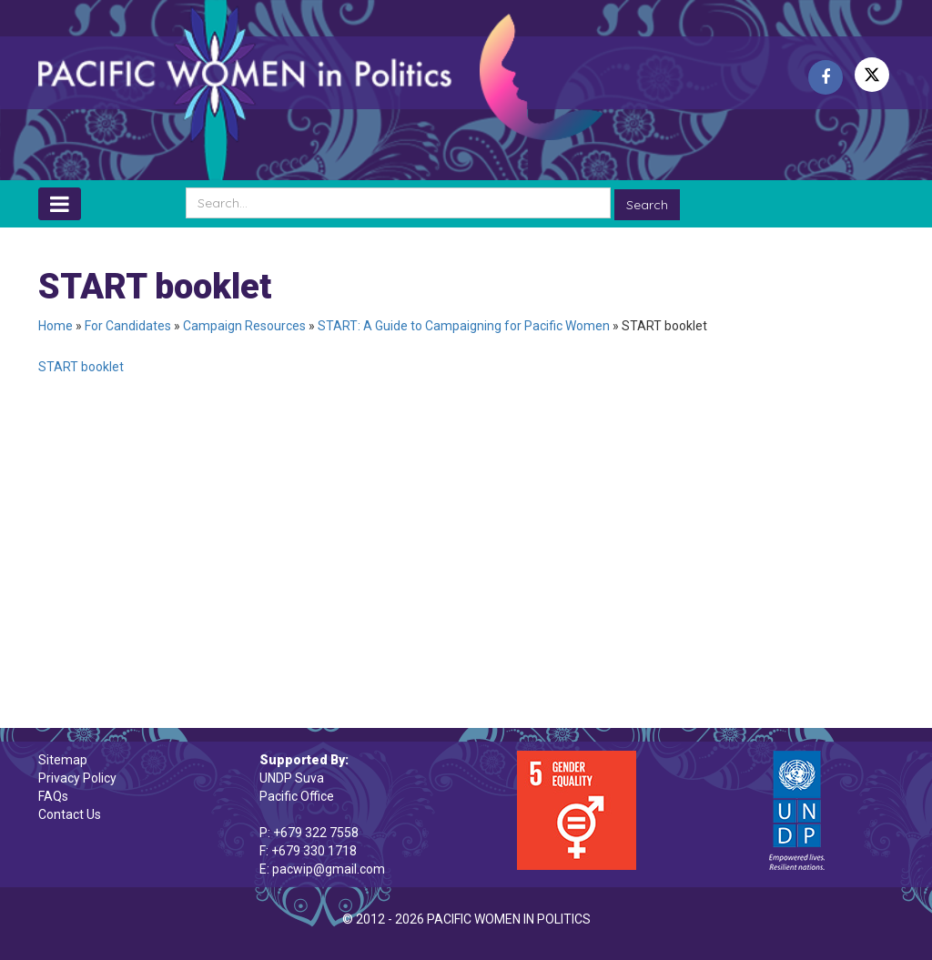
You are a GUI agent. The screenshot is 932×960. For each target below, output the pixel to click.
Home (55, 325)
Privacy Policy (77, 778)
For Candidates (128, 325)
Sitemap (62, 760)
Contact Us (69, 814)
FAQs (53, 796)
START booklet (81, 366)
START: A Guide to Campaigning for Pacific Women (464, 325)
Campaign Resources (244, 325)
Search (647, 205)
